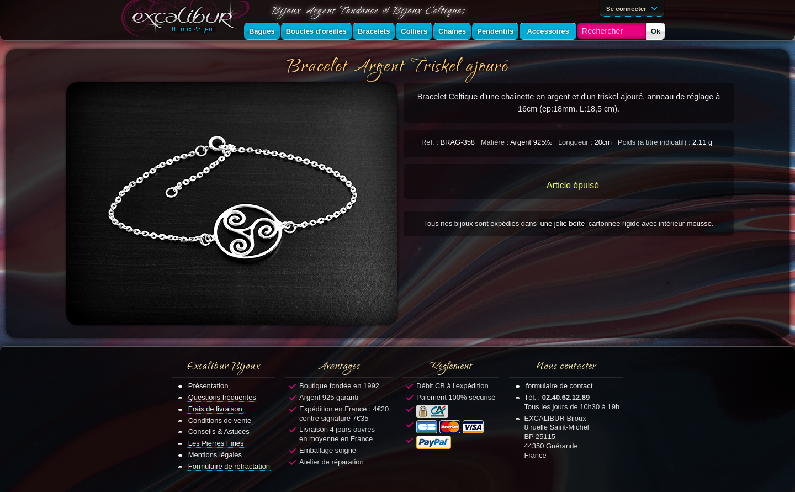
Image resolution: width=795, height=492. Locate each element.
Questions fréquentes (222, 397)
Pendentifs (495, 31)
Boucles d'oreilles (316, 31)
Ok (655, 31)
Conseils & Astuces (219, 431)
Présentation (208, 386)
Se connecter (633, 7)
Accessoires (548, 31)
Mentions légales (215, 455)
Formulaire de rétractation (229, 466)
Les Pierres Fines (216, 443)
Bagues (262, 31)
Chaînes (452, 31)
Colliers (414, 31)
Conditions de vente (220, 420)
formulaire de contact (559, 386)
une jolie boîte (562, 223)
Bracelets (374, 31)
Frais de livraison (215, 409)
